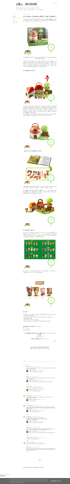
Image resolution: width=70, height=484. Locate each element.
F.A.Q (35, 9)
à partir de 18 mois (16, 18)
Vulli (52, 361)
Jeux (17, 9)
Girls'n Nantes (29, 395)
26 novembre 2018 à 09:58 (33, 376)
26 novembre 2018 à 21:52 (41, 437)
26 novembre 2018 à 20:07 (41, 389)
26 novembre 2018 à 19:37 (35, 427)
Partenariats (40, 9)
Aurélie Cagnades (29, 405)
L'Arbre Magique (16, 21)
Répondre (27, 374)
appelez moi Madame (32, 370)
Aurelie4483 (28, 416)
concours (14, 19)
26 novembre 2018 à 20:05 (41, 370)
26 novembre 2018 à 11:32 (36, 386)
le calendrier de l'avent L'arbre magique (32, 21)
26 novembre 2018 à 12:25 (37, 405)
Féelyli (27, 376)
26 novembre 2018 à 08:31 (36, 366)
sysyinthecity (28, 366)
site (26, 329)
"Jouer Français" (39, 234)
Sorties (24, 9)
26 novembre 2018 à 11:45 (36, 395)
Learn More (54, 481)
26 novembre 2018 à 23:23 (38, 442)
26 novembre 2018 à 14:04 (35, 416)
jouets (14, 20)
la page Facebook (49, 333)
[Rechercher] (55, 3)
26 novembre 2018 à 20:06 (41, 380)
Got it (59, 481)
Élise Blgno (45, 338)
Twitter (41, 348)
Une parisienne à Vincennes (31, 437)
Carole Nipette (29, 386)
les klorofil (15, 22)
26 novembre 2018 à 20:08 (41, 421)
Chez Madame (26, 4)
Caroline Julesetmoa (30, 442)
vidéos (35, 315)
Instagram (47, 348)
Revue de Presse (30, 9)
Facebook (27, 327)
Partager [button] (14, 14)
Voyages (20, 9)
